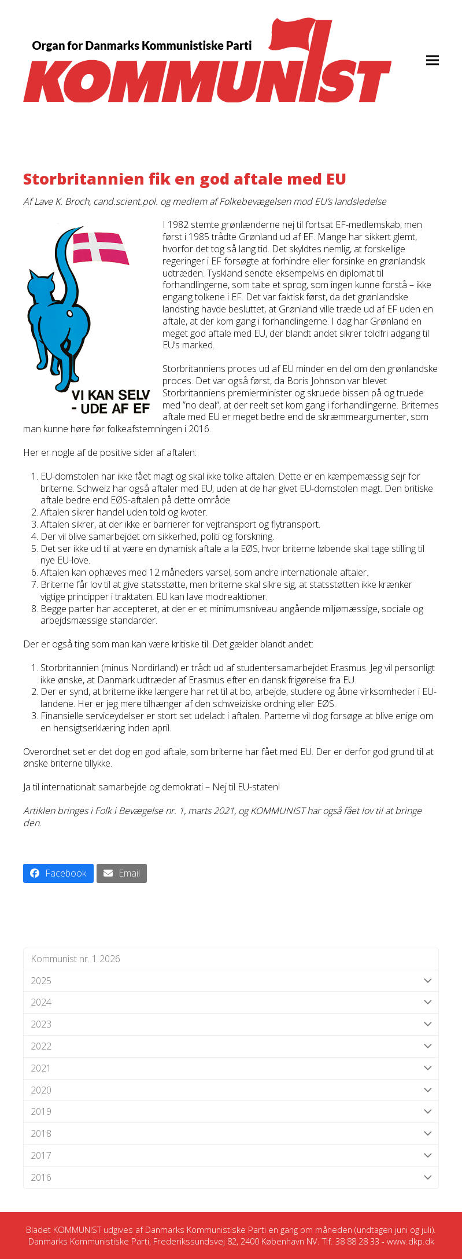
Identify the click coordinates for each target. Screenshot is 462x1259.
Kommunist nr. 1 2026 (75, 958)
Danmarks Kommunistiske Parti (205, 1229)
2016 (231, 1177)
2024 (231, 1002)
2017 (231, 1155)
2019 (231, 1111)
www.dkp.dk (410, 1241)
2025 (231, 981)
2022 (231, 1046)
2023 (231, 1024)
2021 (231, 1068)
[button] (432, 60)
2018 (231, 1133)
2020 (231, 1090)
